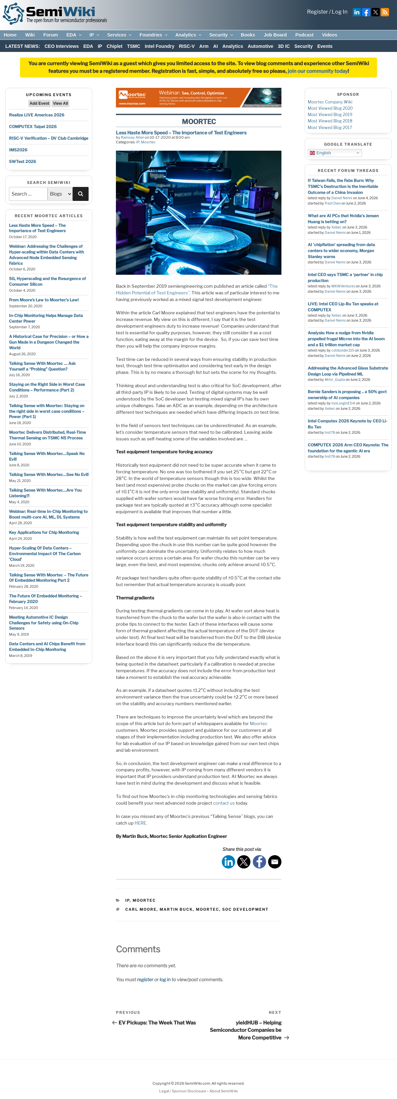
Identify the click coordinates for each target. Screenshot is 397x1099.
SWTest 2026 (22, 161)
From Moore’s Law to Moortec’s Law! (44, 299)
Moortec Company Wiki (330, 101)
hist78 (330, 432)
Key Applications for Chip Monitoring (44, 532)
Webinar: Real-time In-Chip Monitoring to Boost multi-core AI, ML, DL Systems (48, 514)
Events (325, 46)
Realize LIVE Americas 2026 (36, 114)
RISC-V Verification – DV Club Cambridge (48, 138)
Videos (329, 35)
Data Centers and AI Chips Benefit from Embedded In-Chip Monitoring (47, 646)
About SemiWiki (223, 1091)
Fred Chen (333, 203)
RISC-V (187, 46)
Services (120, 35)
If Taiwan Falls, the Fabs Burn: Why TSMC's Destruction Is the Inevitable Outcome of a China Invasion (343, 186)
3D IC (284, 46)
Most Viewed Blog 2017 (330, 127)
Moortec (148, 142)
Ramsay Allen (132, 137)
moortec (207, 909)
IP (95, 35)
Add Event (39, 103)
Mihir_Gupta (335, 380)
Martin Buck (176, 909)
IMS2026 (18, 149)
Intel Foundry (160, 46)
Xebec (336, 227)
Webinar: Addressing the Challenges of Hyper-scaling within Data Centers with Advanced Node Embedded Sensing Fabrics (46, 254)
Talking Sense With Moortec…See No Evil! (49, 474)
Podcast (304, 35)
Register (317, 12)
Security (221, 35)
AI (215, 46)
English (320, 152)
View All (60, 103)
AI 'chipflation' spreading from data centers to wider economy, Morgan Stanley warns (341, 250)
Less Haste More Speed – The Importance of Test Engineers (37, 228)
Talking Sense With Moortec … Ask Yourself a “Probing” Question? (42, 366)
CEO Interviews (62, 46)
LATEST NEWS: (22, 46)
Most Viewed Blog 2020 (330, 108)
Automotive (260, 46)
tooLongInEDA (343, 403)
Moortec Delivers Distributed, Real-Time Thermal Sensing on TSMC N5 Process (47, 435)
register (145, 979)
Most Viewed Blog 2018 (330, 120)
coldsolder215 (342, 350)
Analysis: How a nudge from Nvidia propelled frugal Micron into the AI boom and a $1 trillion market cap (346, 338)
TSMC (133, 46)
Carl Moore (141, 909)
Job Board (275, 35)
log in (165, 979)
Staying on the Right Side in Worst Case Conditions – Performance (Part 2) (47, 387)
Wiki (30, 35)
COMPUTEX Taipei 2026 (33, 126)
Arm (203, 46)
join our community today (318, 71)
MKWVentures (343, 286)
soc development (245, 909)
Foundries (154, 35)
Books (248, 35)
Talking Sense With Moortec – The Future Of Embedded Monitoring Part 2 (48, 577)
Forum (50, 35)
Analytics (188, 35)
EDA (74, 35)
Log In (339, 12)
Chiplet (114, 46)
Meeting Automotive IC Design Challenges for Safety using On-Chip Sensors (43, 623)
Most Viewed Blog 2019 (330, 114)
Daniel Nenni (341, 198)
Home (10, 35)
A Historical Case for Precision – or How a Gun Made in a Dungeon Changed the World (49, 342)
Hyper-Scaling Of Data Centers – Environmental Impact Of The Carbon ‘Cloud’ (45, 554)
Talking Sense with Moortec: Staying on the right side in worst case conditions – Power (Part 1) (46, 411)
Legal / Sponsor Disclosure (183, 1091)
